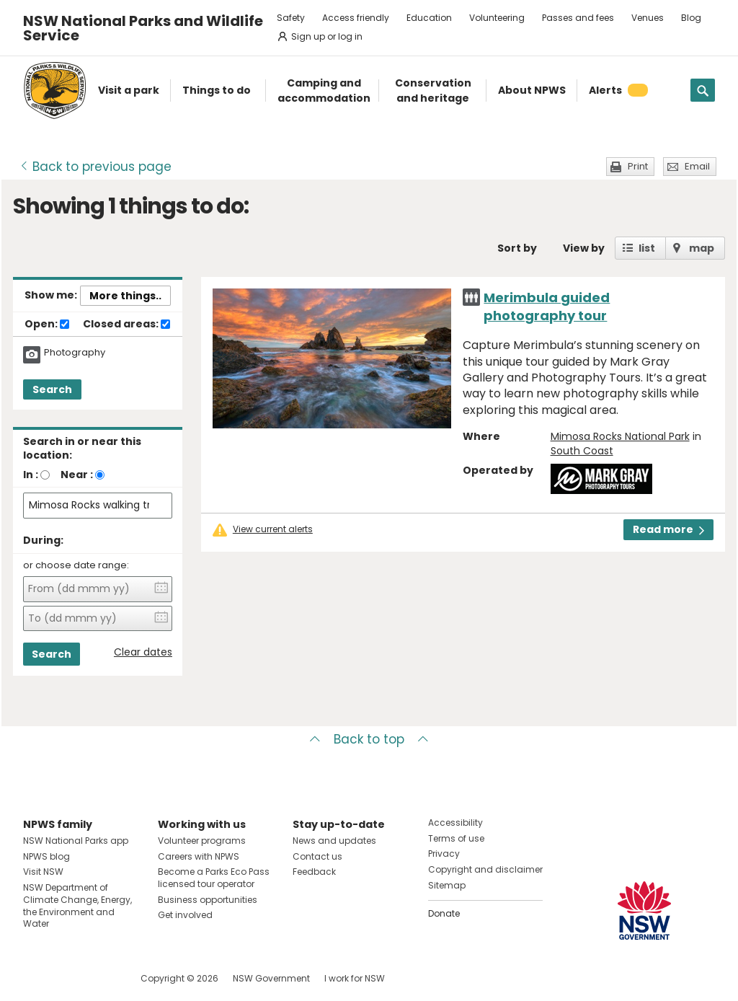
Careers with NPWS (198, 856)
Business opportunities (207, 900)
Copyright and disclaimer (485, 869)
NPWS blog (46, 856)
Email (697, 166)
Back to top (369, 739)
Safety (291, 18)
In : (30, 474)
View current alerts (273, 529)
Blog (691, 18)
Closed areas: (126, 324)
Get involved (185, 915)
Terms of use (456, 838)
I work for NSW (354, 978)
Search (52, 389)
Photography (74, 352)
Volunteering (497, 18)
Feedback (314, 871)
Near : (77, 474)
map (701, 248)
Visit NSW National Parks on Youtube (98, 978)
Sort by (517, 248)
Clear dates (143, 652)
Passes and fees (578, 18)
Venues (647, 18)
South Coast (582, 451)
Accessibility (455, 822)
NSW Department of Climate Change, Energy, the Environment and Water (77, 905)
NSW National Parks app (75, 840)
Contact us (317, 856)
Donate (444, 913)
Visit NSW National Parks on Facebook (36, 978)
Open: (47, 324)
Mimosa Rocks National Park (620, 436)
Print (638, 166)
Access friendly (355, 18)
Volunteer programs (202, 840)
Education (429, 18)
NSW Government (271, 978)
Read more (668, 529)
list (647, 248)
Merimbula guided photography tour (547, 306)
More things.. (125, 295)
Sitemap (447, 885)
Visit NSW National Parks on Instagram (67, 978)
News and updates (334, 840)
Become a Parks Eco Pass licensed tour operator (214, 877)
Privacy (444, 853)
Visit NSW (43, 871)
